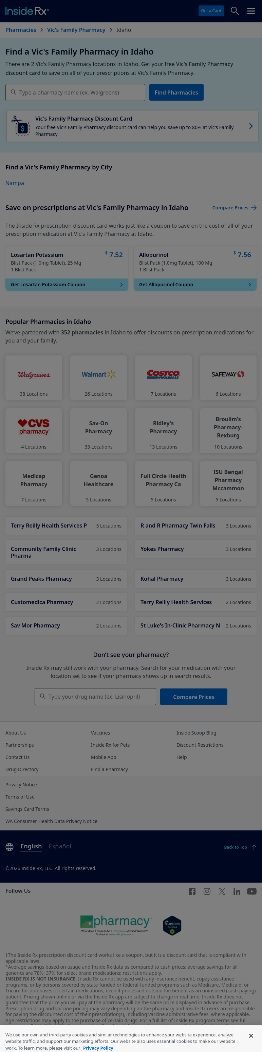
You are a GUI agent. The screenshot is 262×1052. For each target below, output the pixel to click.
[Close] (251, 1040)
